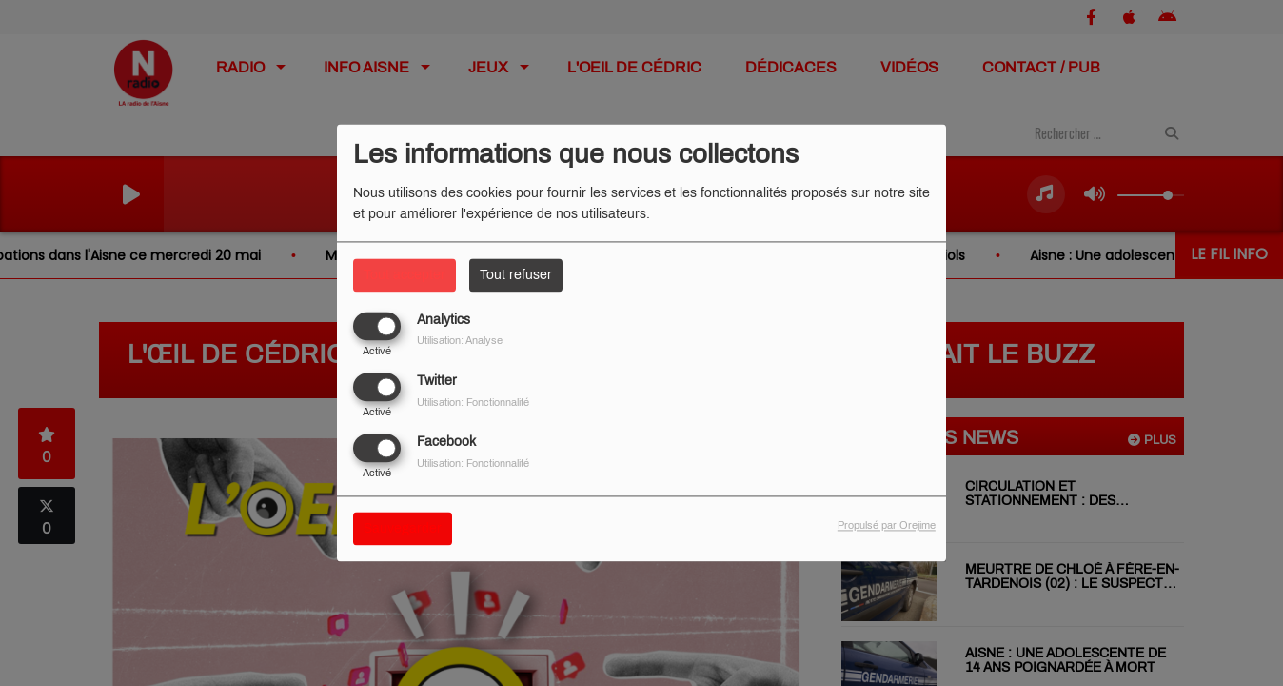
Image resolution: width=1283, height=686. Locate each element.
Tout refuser (516, 275)
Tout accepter (404, 275)
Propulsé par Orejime (887, 526)
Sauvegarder (403, 529)
